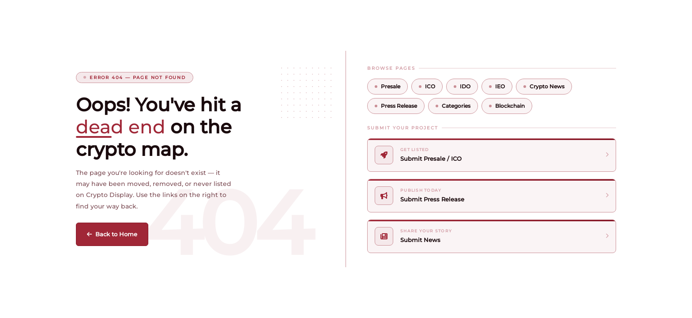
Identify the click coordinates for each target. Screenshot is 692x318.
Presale (387, 86)
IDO (462, 86)
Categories (453, 105)
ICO (427, 86)
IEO (497, 86)
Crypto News (543, 86)
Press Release (396, 105)
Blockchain (507, 105)
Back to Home (112, 234)
